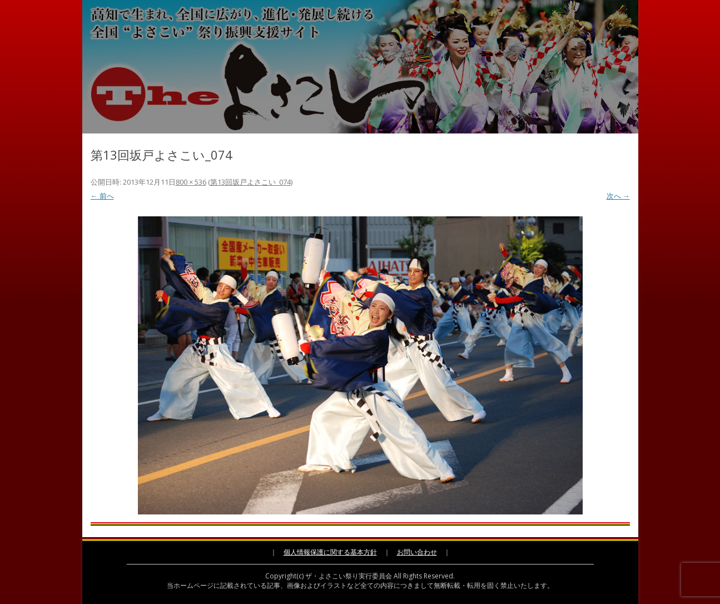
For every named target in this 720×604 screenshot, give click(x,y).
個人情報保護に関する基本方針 (330, 552)
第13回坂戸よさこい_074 (250, 182)
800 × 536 (191, 182)
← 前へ (102, 196)
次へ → (618, 196)
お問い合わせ (417, 552)
